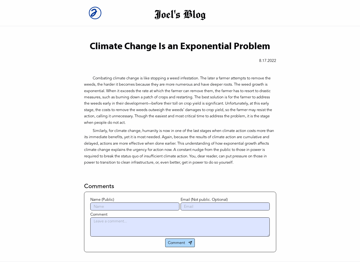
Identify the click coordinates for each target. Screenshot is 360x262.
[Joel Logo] (96, 13)
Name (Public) (102, 199)
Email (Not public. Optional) (204, 199)
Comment (98, 214)
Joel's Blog (180, 13)
